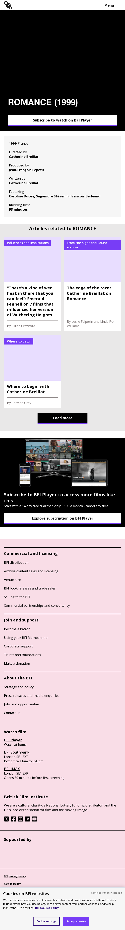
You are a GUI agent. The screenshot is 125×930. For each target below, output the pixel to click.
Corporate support (18, 646)
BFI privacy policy (15, 876)
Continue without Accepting (106, 892)
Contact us (12, 712)
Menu (111, 5)
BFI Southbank (16, 752)
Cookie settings (46, 921)
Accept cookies (76, 921)
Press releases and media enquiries (31, 695)
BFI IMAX (12, 768)
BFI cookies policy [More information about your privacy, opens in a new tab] (47, 908)
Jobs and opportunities (22, 704)
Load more (62, 417)
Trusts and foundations (22, 654)
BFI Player (13, 740)
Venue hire (12, 579)
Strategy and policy (19, 687)
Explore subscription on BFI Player (62, 518)
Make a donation (17, 663)
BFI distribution (16, 562)
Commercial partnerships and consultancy (37, 605)
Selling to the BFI (17, 596)
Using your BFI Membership (26, 637)
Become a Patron (17, 629)
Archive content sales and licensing (31, 571)
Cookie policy (12, 883)
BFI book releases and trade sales (30, 588)
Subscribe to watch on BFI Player (62, 120)
